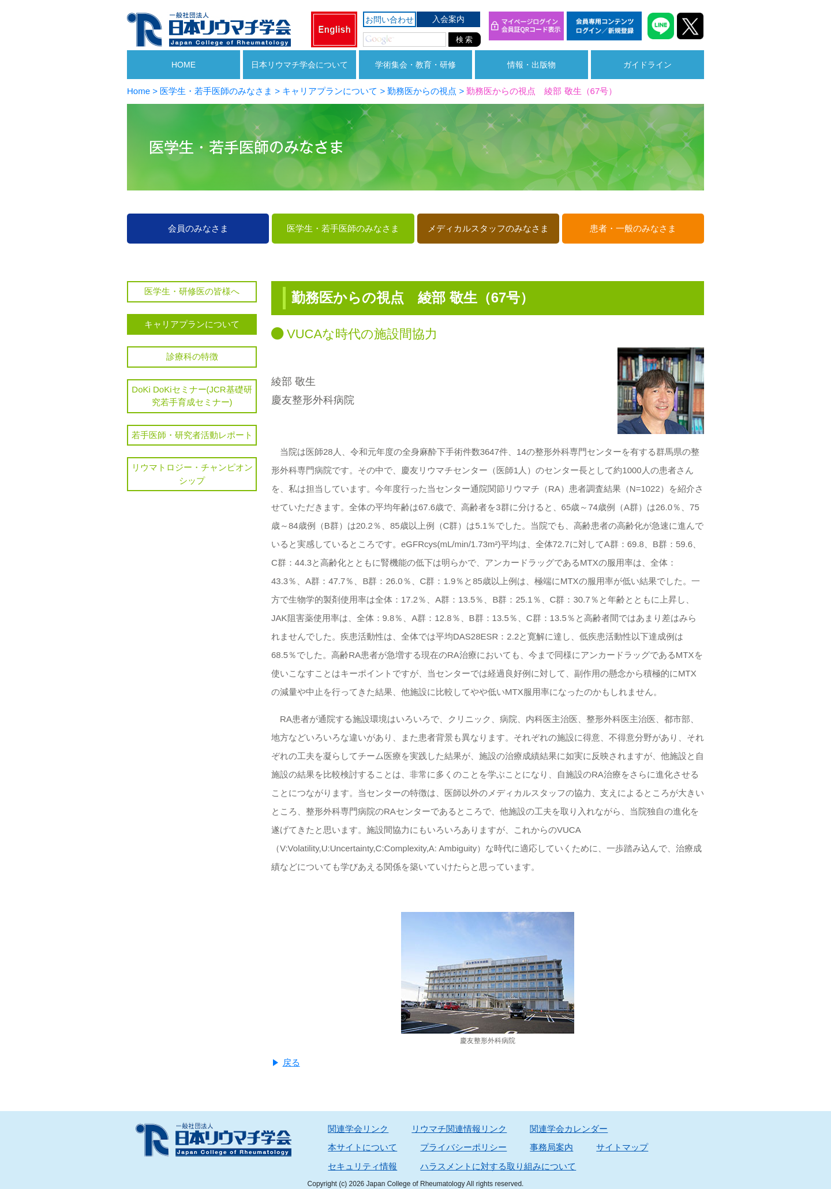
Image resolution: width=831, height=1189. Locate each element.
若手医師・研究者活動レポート (192, 435)
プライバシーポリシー (463, 1147)
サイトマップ (622, 1147)
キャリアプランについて (191, 324)
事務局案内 (551, 1147)
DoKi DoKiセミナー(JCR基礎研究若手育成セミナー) (192, 395)
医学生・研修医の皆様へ (191, 291)
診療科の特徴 (192, 356)
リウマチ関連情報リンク (459, 1129)
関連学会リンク (358, 1129)
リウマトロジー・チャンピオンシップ (192, 473)
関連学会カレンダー (569, 1129)
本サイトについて (362, 1147)
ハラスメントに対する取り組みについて (498, 1166)
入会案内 (448, 19)
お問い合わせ (389, 19)
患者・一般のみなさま (633, 228)
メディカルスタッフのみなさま (488, 228)
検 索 (464, 39)
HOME (183, 64)
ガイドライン (647, 64)
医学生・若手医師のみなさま (343, 228)
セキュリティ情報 (362, 1166)
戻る (291, 1062)
